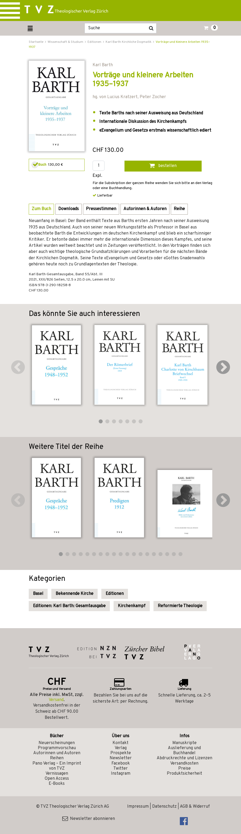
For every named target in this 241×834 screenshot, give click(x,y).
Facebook (120, 763)
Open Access (57, 778)
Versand (56, 700)
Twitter (120, 768)
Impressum (138, 806)
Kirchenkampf (132, 606)
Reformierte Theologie (180, 606)
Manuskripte (184, 743)
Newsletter (121, 758)
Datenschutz (164, 806)
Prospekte (120, 753)
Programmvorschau (57, 748)
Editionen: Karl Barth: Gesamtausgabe (69, 606)
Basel (38, 594)
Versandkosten (184, 763)
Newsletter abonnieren (88, 819)
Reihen (57, 758)
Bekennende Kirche (74, 594)
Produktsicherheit (184, 773)
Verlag (121, 748)
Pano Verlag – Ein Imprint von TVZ (56, 766)
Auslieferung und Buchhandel (184, 750)
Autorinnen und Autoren (56, 753)
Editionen (115, 594)
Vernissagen (56, 773)
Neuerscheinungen (57, 743)
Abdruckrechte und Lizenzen (184, 758)
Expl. (97, 175)
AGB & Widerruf (195, 806)
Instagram (120, 773)
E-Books (57, 783)
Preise (184, 768)
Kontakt (120, 743)
